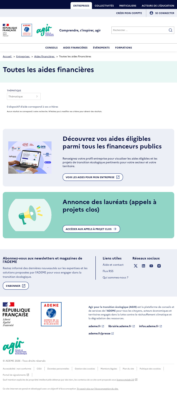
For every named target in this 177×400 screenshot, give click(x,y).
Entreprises (81, 5)
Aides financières (75, 47)
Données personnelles (58, 368)
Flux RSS (108, 271)
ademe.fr (96, 326)
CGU (39, 368)
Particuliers (127, 5)
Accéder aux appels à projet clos (91, 229)
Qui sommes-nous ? (115, 277)
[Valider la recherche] (170, 30)
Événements (101, 47)
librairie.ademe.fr (121, 326)
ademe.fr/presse (101, 333)
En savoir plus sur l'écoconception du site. (97, 388)
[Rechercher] (142, 30)
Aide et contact (113, 264)
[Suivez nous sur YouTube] (151, 265)
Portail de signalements (16, 375)
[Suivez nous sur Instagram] (159, 266)
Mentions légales (109, 368)
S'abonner (16, 287)
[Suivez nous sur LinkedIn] (143, 266)
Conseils (51, 47)
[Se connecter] (164, 13)
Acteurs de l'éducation (158, 5)
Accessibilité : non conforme (17, 368)
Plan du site (128, 368)
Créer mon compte (129, 13)
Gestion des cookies (85, 368)
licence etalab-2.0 (127, 379)
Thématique (14, 90)
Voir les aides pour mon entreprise (93, 178)
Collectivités (104, 5)
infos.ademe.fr (150, 326)
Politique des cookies (150, 368)
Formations (123, 47)
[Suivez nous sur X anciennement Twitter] (136, 266)
